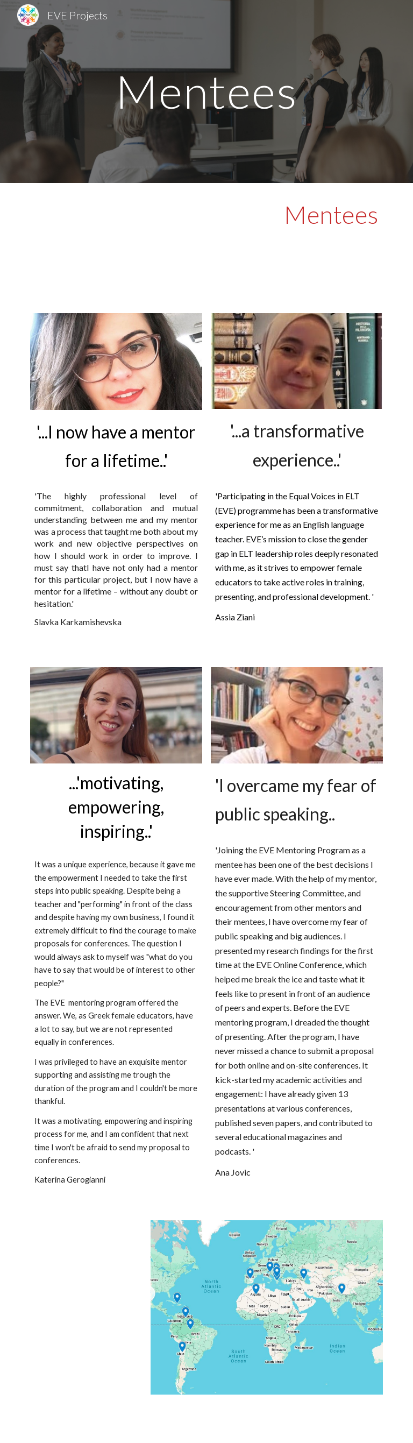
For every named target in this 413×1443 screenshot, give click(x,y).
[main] (206, 91)
